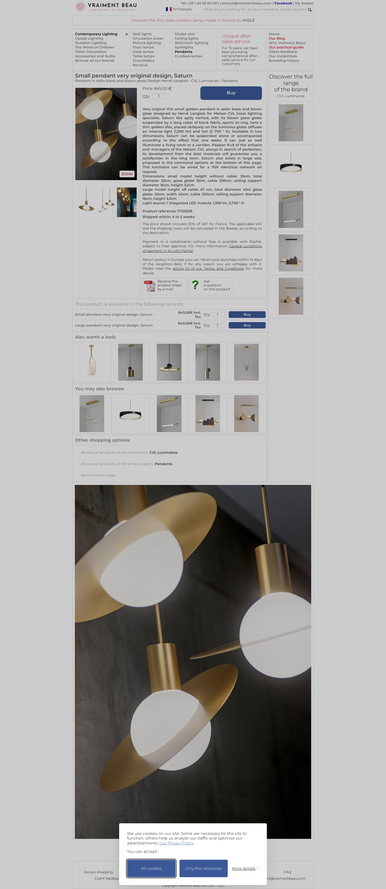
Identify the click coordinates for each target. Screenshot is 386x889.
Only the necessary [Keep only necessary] (203, 868)
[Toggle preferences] (243, 868)
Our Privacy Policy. (176, 843)
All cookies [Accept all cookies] (151, 868)
